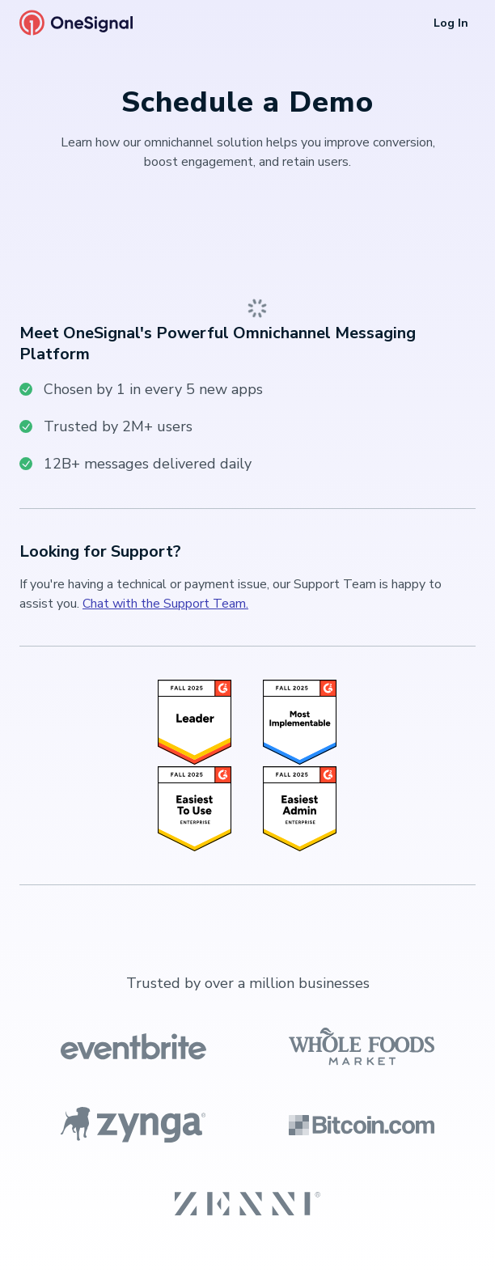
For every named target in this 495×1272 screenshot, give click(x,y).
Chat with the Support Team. (165, 604)
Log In (451, 23)
